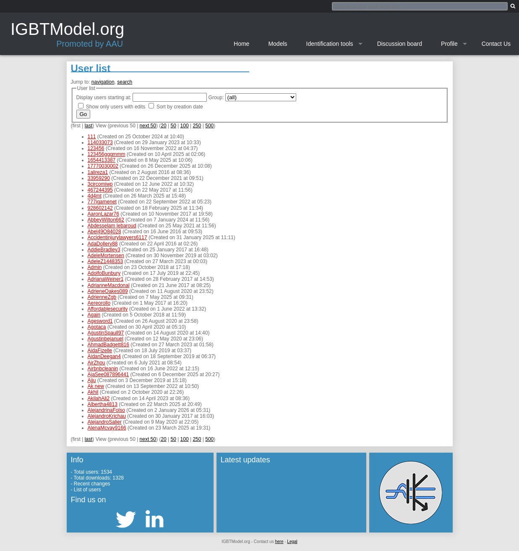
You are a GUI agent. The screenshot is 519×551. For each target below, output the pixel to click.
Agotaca (97, 327)
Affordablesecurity (108, 309)
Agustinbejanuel (105, 339)
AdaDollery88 (103, 244)
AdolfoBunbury (104, 273)
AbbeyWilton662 (106, 220)
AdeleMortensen (106, 255)
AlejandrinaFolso (106, 410)
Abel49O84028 (104, 232)
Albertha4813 (102, 404)
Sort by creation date (179, 107)
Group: (216, 97)
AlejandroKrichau (107, 416)
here (279, 541)
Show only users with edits (115, 107)
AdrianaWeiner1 (106, 279)
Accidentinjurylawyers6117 (117, 237)
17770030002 (103, 166)
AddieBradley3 (104, 250)
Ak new (96, 386)
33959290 (99, 178)
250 (197, 126)
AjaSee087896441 (108, 374)
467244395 (100, 190)
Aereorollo (99, 303)
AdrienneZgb (102, 297)
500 (209, 126)
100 (184, 126)
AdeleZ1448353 (105, 261)
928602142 (100, 208)
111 (92, 137)
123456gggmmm (106, 154)
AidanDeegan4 (104, 356)
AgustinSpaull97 (106, 333)
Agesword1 (100, 321)
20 (163, 126)
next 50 (148, 126)
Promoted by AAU (89, 43)
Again (94, 315)
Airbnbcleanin (103, 369)
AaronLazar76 (103, 214)
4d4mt (95, 196)
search (124, 82)
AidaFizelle (100, 350)
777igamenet (102, 202)
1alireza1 (98, 172)
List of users (87, 490)
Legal (292, 541)
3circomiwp (100, 184)
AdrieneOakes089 (108, 291)
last (89, 126)
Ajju (92, 380)
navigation (103, 82)
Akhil (93, 392)
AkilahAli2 (99, 398)
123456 (96, 148)
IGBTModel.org (67, 29)
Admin (95, 267)
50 (173, 126)
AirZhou (96, 363)
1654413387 (102, 160)
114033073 (100, 142)
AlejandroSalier (105, 422)
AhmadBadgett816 (108, 345)
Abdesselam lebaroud (112, 226)
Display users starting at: (103, 97)
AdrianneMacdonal (109, 285)
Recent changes (92, 484)
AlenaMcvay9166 (107, 428)
